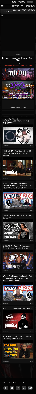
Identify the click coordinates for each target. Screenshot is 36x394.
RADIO (20, 2)
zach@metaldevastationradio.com (17, 65)
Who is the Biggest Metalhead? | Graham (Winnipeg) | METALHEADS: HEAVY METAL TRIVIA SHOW (17, 185)
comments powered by (18, 107)
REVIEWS (31, 10)
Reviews (6, 58)
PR (22, 6)
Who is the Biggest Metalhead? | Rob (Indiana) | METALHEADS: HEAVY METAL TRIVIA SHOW (17, 278)
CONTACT (15, 6)
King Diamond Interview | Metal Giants (17, 308)
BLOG (14, 2)
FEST (24, 10)
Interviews (15, 58)
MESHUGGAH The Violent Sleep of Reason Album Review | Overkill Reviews (17, 153)
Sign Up (30, 2)
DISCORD (16, 10)
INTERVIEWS (30, 6)
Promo (24, 58)
